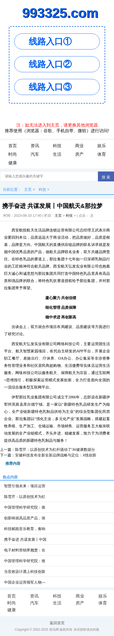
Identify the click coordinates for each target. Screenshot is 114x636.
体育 (101, 154)
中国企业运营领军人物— (24, 582)
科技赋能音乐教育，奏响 (24, 529)
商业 (79, 145)
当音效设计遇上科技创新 (24, 571)
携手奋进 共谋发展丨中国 (25, 539)
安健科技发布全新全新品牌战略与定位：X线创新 (55, 455)
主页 (28, 189)
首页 (12, 145)
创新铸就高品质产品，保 (24, 518)
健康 (12, 163)
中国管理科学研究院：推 (24, 507)
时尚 (12, 154)
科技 (57, 145)
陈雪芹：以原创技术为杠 (24, 496)
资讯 (35, 145)
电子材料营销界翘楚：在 (24, 550)
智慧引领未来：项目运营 (24, 486)
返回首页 (57, 623)
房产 (79, 154)
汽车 (35, 154)
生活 (57, 154)
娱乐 (101, 145)
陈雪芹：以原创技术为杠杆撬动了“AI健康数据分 (55, 449)
